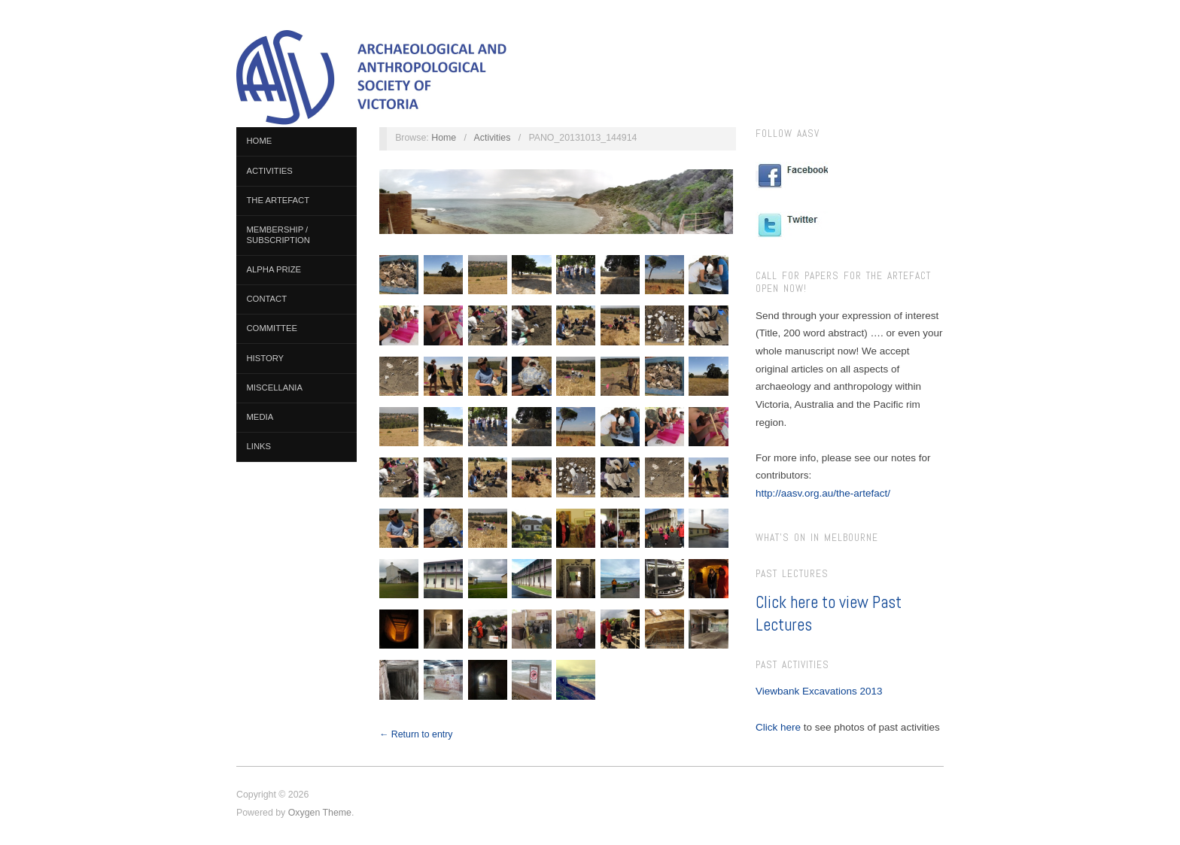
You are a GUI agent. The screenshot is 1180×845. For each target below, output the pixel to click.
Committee (272, 328)
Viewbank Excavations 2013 (819, 691)
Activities (270, 170)
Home (259, 140)
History (265, 358)
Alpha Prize (274, 269)
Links (259, 446)
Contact (267, 298)
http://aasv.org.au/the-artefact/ (823, 493)
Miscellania (275, 387)
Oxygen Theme (319, 812)
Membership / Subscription (278, 235)
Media (260, 416)
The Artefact (278, 200)
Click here (778, 727)
